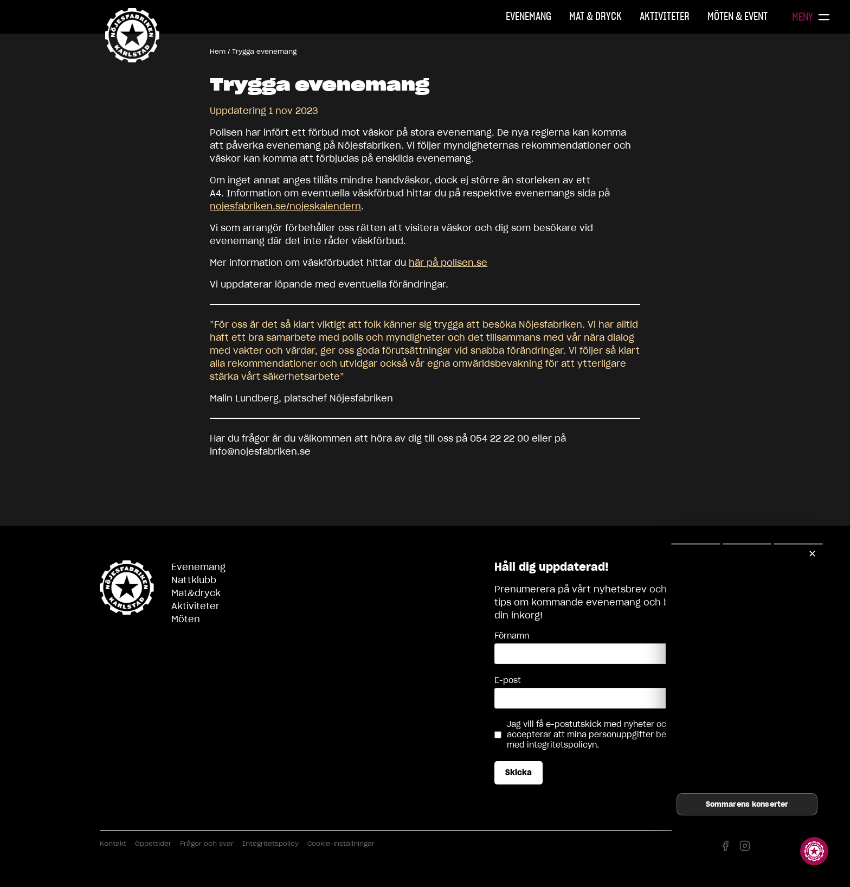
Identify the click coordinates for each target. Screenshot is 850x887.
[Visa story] (814, 851)
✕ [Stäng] (812, 553)
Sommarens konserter (747, 804)
